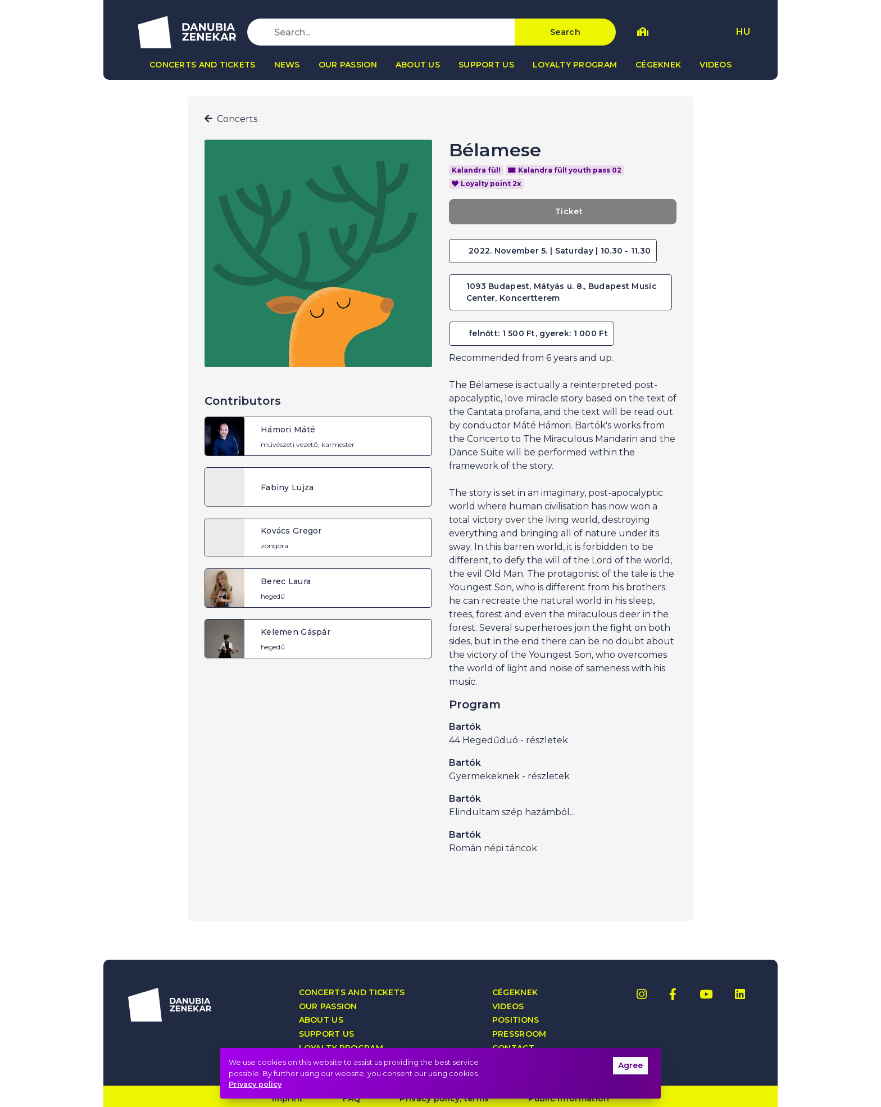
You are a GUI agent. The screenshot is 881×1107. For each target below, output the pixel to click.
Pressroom (519, 1034)
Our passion (348, 65)
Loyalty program (575, 65)
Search (565, 32)
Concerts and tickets (202, 65)
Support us (486, 65)
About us (418, 65)
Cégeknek (658, 65)
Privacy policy (255, 1084)
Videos (716, 65)
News (287, 65)
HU (743, 31)
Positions (515, 1020)
